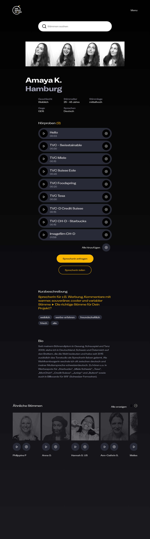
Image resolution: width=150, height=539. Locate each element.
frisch (43, 323)
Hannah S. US (79, 455)
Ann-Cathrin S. (109, 455)
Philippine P (19, 455)
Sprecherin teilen (75, 270)
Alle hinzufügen (91, 247)
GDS (41, 111)
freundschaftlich (90, 317)
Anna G (46, 455)
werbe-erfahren (65, 317)
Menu (134, 10)
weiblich (45, 317)
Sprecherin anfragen (75, 258)
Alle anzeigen (119, 406)
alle (55, 323)
